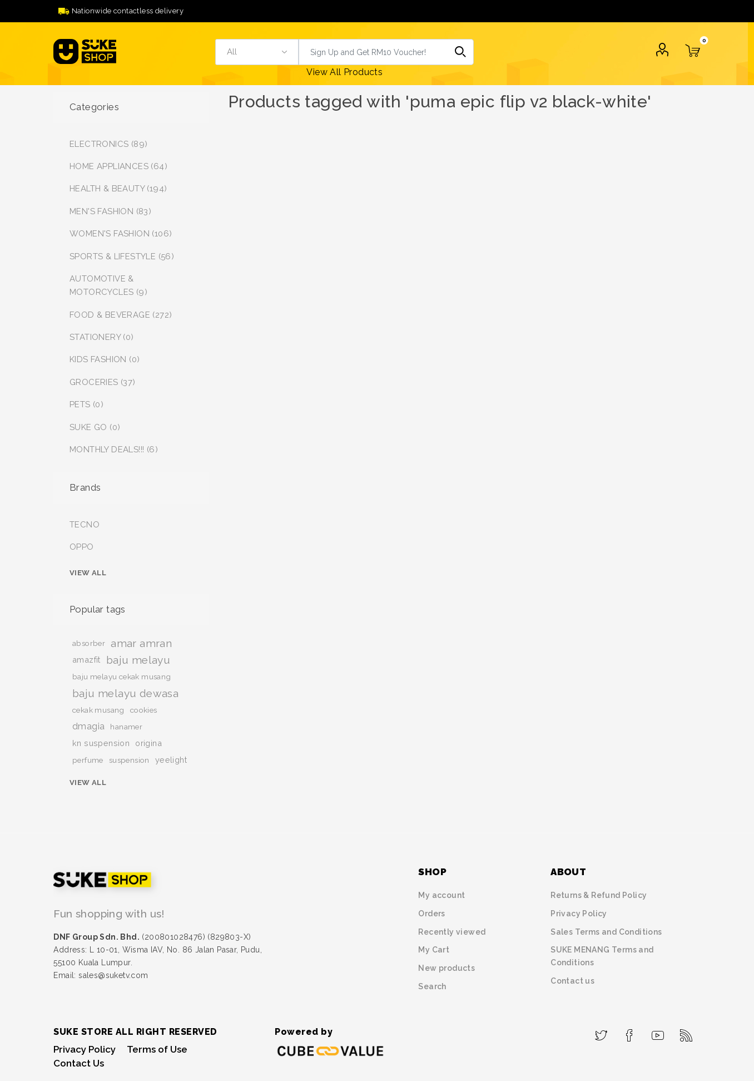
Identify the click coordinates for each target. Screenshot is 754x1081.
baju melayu (138, 660)
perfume (87, 760)
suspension (129, 760)
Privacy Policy (578, 913)
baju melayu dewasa (125, 693)
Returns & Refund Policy (598, 895)
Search (461, 52)
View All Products (344, 72)
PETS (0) (86, 404)
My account (441, 895)
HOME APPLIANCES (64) (118, 166)
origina (148, 743)
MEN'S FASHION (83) (110, 211)
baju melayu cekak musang (121, 676)
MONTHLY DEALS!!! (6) (114, 450)
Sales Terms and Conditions (606, 931)
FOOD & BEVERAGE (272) (121, 315)
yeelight (171, 759)
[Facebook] (629, 1032)
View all (88, 573)
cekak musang (98, 709)
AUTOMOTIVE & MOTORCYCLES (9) (108, 285)
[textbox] (373, 52)
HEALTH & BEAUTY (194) (118, 189)
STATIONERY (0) (102, 337)
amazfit (86, 659)
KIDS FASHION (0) (105, 359)
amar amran (141, 643)
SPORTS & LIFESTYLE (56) (122, 256)
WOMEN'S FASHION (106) (121, 234)
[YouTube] (658, 1032)
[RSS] (686, 1032)
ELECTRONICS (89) (108, 144)
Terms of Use (157, 1049)
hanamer (126, 726)
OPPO (82, 547)
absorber (88, 643)
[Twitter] (601, 1032)
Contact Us (78, 1063)
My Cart (433, 949)
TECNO (85, 525)
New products (446, 968)
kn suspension (101, 743)
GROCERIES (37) (103, 382)
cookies (143, 709)
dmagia (88, 726)
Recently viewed (451, 931)
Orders (431, 913)
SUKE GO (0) (95, 427)
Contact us (572, 980)
